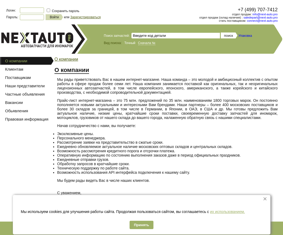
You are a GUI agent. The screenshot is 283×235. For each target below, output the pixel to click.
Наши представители (25, 86)
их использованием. (227, 211)
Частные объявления (25, 94)
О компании (66, 59)
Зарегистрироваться (85, 17)
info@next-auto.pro (265, 14)
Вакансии (14, 102)
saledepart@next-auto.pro (261, 17)
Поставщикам (18, 77)
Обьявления (16, 111)
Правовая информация (26, 119)
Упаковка (245, 36)
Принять (141, 225)
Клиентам (14, 69)
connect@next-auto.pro (262, 20)
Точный (129, 43)
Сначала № (147, 43)
